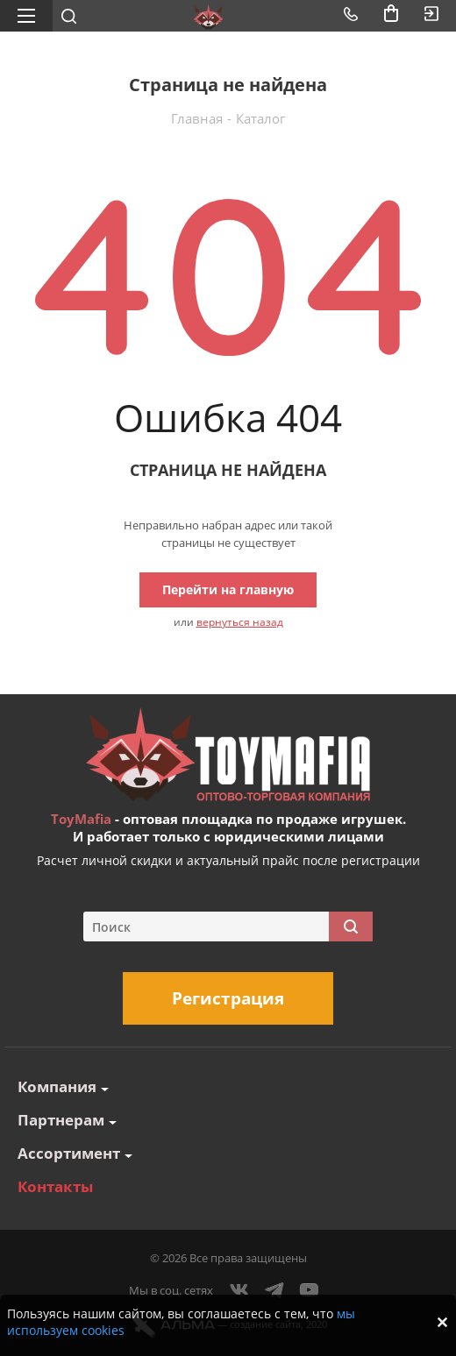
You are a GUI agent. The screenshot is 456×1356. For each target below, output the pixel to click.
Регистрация (228, 998)
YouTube (309, 1290)
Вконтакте (239, 1290)
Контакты (55, 1186)
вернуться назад (239, 621)
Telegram (274, 1290)
